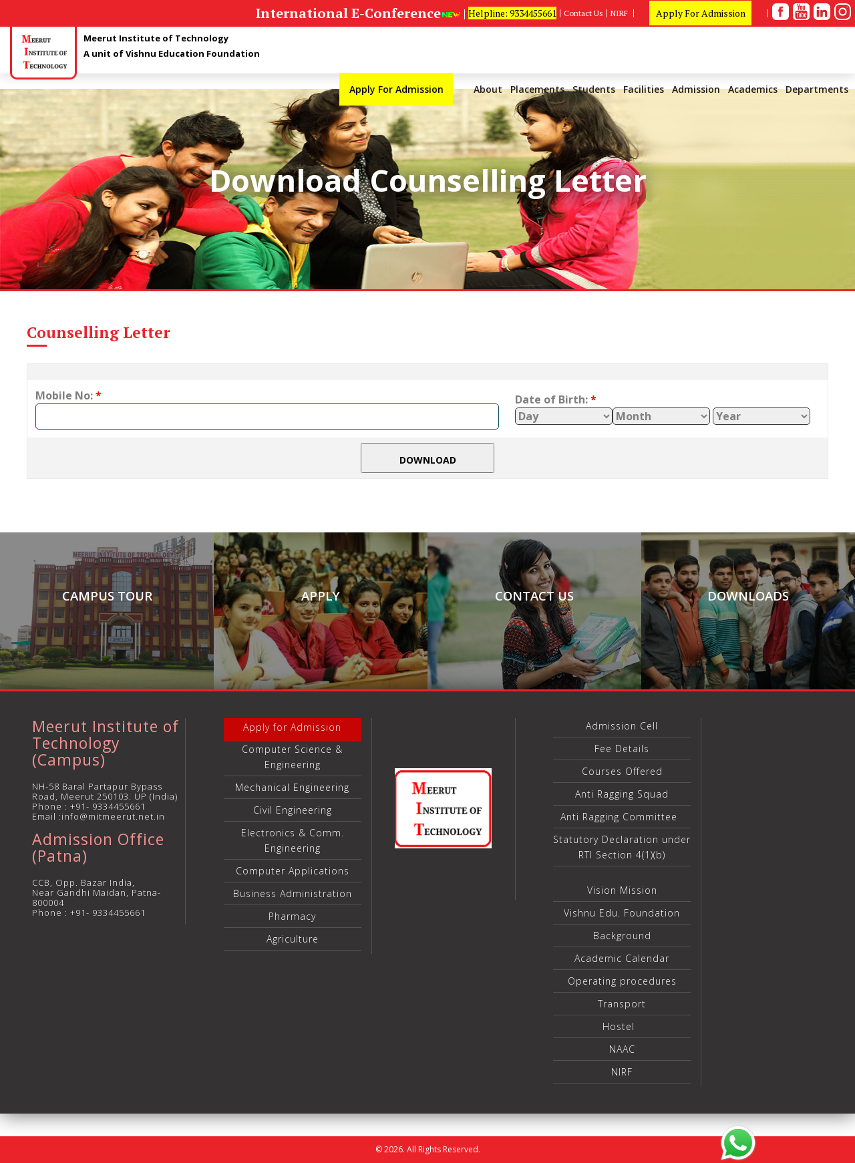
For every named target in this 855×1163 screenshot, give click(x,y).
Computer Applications (292, 870)
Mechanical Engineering (292, 787)
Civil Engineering (292, 810)
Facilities (643, 89)
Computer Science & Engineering (292, 757)
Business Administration (292, 893)
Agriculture (293, 939)
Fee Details (621, 748)
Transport (622, 1003)
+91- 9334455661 (108, 806)
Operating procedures (622, 981)
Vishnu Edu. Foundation (622, 912)
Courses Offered (622, 771)
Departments (817, 89)
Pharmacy (292, 916)
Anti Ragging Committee (622, 816)
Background (622, 935)
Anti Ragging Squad (622, 794)
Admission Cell (622, 725)
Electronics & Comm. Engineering (292, 840)
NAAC (622, 1049)
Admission (696, 89)
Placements (537, 89)
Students (593, 89)
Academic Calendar (621, 958)
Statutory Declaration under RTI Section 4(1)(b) (622, 847)
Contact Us (583, 13)
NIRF (620, 13)
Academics (753, 89)
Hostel (622, 1026)
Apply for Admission (292, 727)
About (488, 89)
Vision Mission (622, 890)
